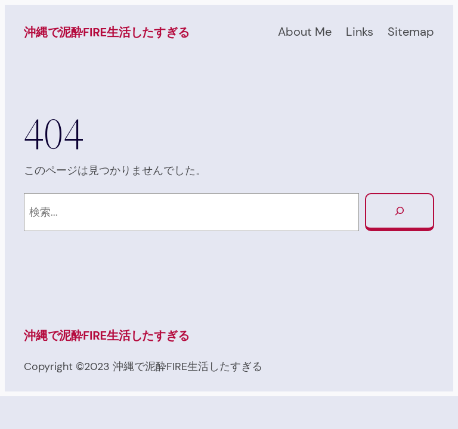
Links (359, 31)
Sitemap (411, 31)
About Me (305, 31)
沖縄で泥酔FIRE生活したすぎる (107, 32)
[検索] (399, 212)
